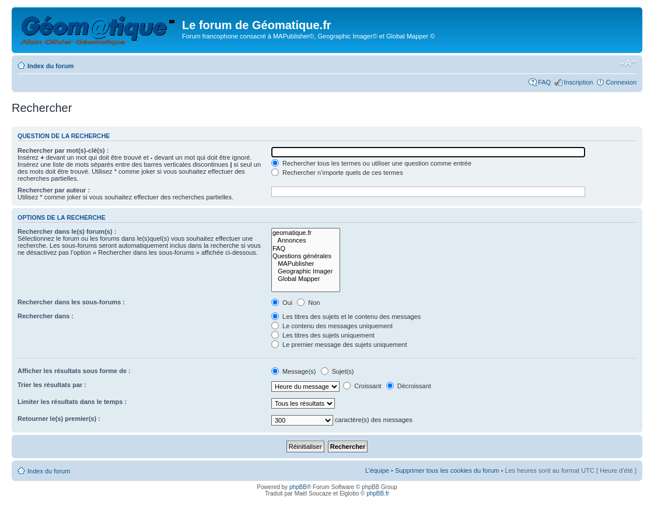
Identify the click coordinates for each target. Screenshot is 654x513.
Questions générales (305, 256)
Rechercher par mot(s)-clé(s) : (63, 150)
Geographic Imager (305, 271)
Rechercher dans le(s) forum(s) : (67, 231)
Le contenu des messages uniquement (332, 325)
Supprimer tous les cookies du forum (447, 470)
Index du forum (50, 65)
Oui (281, 302)
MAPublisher (305, 264)
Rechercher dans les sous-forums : (71, 301)
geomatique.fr (305, 233)
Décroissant (408, 385)
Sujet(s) (337, 371)
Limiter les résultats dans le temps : (72, 401)
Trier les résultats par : (52, 384)
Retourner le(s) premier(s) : (59, 418)
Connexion (621, 82)
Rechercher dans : (46, 315)
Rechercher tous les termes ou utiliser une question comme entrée (371, 163)
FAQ (544, 82)
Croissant (362, 385)
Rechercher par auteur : (54, 190)
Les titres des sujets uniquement (323, 335)
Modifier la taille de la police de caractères (628, 63)
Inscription (578, 82)
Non (308, 302)
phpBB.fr (377, 493)
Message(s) (294, 371)
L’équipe (377, 470)
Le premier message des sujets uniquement (339, 344)
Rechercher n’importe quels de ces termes (337, 172)
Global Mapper (305, 279)
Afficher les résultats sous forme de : (74, 370)
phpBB (298, 487)
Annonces (305, 240)
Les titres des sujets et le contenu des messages (346, 316)
